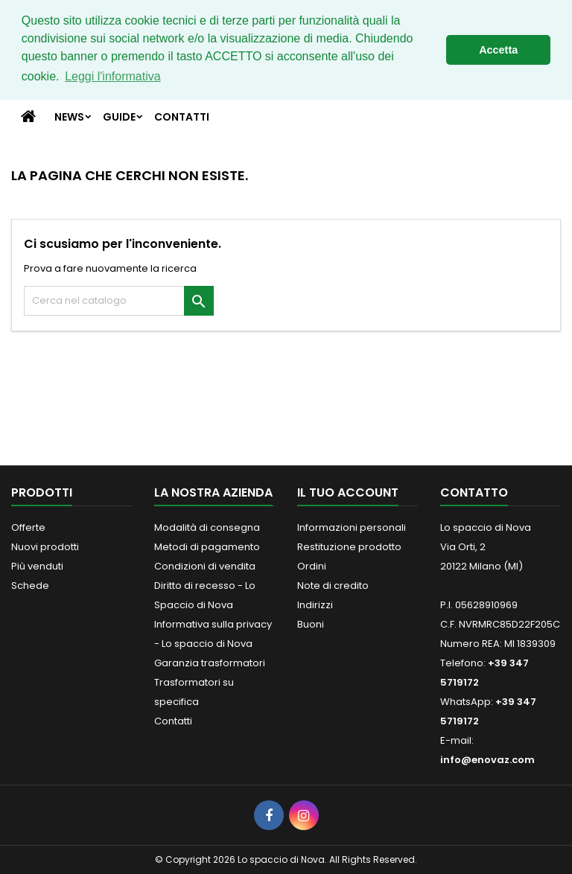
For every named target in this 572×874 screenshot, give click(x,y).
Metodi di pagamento (207, 547)
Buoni (310, 624)
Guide (119, 116)
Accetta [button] (498, 50)
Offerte (28, 527)
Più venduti (37, 566)
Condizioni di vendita (204, 566)
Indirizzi (315, 605)
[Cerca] (119, 301)
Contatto (474, 492)
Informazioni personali (351, 527)
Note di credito (333, 585)
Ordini (311, 566)
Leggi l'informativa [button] (112, 76)
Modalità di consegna (207, 527)
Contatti (181, 116)
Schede (30, 585)
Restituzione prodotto (349, 547)
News (69, 116)
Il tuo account (347, 492)
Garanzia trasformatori (209, 663)
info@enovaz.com (487, 760)
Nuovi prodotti (45, 547)
